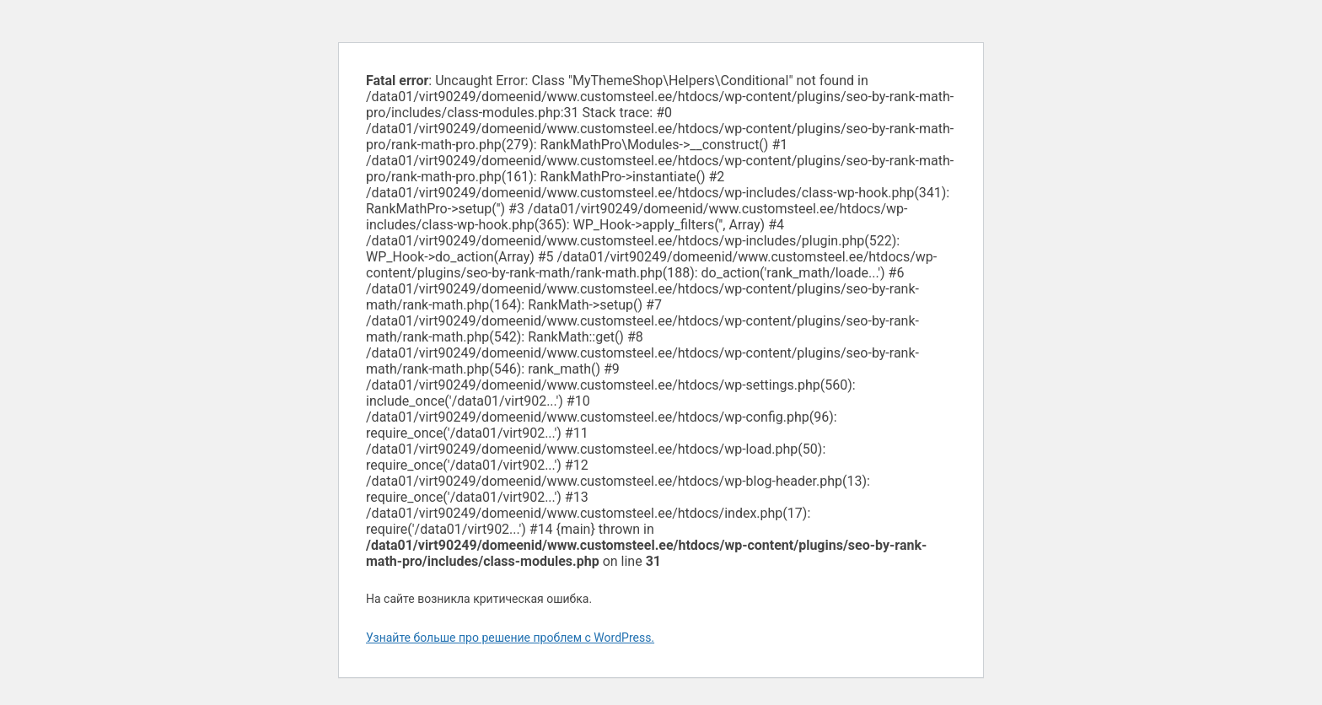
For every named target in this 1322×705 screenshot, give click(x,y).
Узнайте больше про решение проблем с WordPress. (510, 637)
